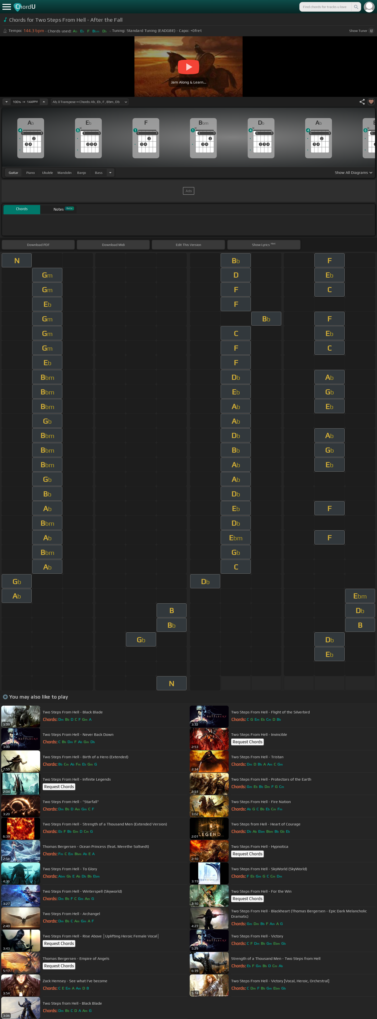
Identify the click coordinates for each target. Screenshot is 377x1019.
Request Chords (247, 741)
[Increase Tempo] (44, 101)
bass (99, 173)
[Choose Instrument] (110, 172)
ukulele (47, 173)
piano (30, 173)
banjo (81, 173)
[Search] (355, 7)
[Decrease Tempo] (6, 101)
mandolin (64, 173)
